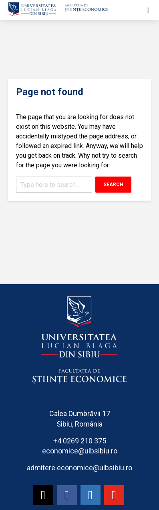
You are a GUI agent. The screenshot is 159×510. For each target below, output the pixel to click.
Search (113, 184)
